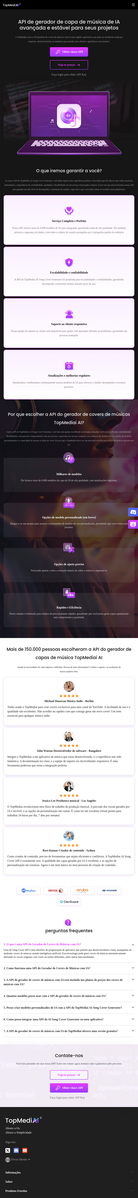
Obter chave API (69, 52)
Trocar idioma (17, 1159)
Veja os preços (69, 65)
